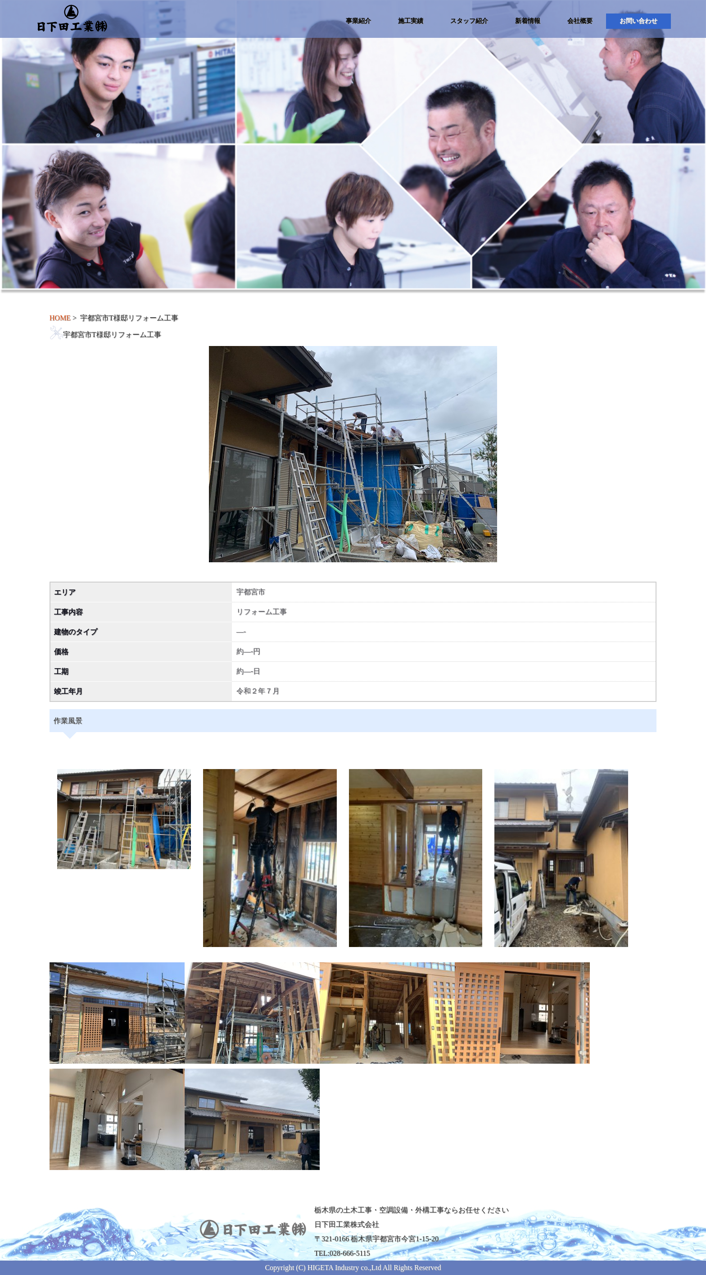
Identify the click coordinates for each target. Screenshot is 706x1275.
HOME (60, 318)
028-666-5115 (350, 1253)
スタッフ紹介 (469, 21)
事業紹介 (358, 21)
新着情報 (527, 21)
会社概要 (580, 21)
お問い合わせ (638, 21)
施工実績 (410, 21)
